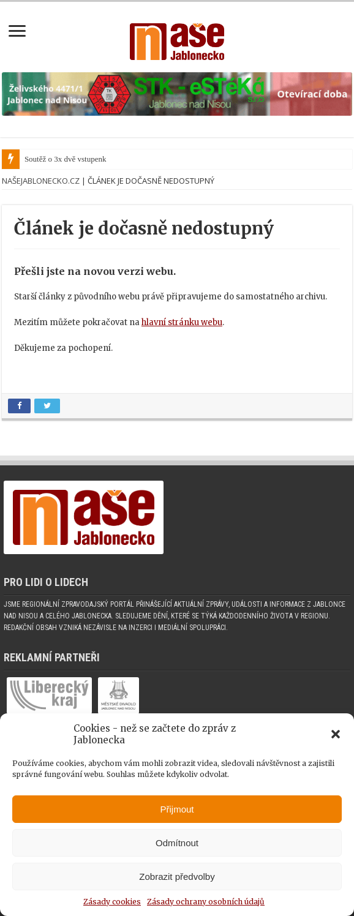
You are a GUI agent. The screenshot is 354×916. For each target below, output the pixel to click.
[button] (336, 734)
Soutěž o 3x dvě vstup (59, 158)
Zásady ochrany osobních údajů (206, 901)
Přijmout (177, 809)
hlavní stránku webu (181, 322)
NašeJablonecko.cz (41, 180)
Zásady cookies (112, 901)
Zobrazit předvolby (176, 876)
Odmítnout (177, 843)
